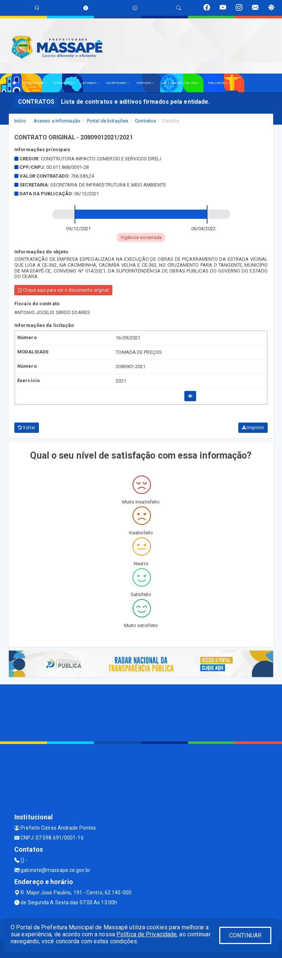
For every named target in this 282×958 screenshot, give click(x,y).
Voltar (26, 427)
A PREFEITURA (35, 83)
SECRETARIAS (117, 83)
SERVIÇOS (145, 83)
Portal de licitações (107, 121)
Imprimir (253, 427)
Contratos (145, 121)
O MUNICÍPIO (64, 83)
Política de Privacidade (146, 934)
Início (20, 121)
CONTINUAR (245, 935)
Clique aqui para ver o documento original (63, 290)
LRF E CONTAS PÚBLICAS (180, 83)
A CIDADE (90, 83)
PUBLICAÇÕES (219, 83)
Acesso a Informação (57, 121)
